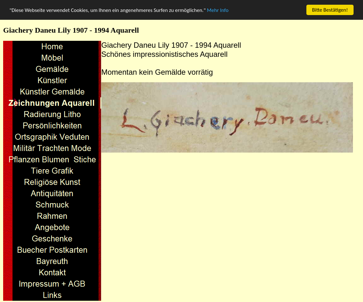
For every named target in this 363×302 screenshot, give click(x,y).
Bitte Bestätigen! (330, 10)
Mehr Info (218, 10)
